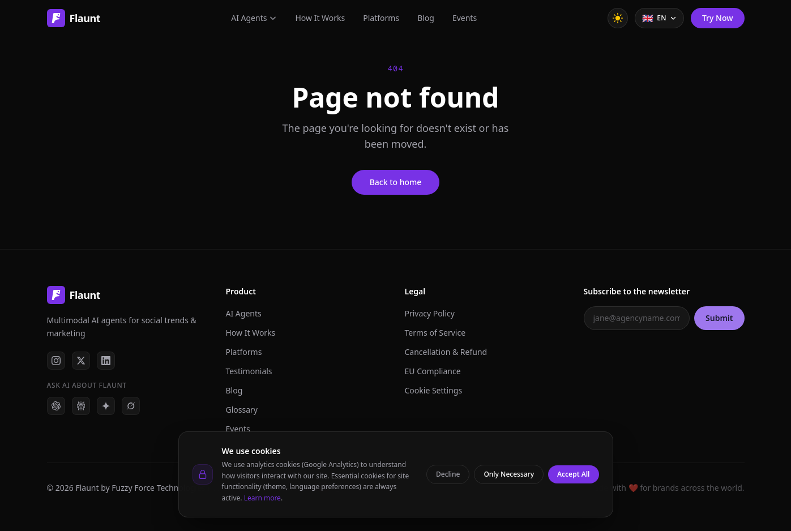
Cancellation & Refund (446, 351)
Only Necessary (509, 474)
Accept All (573, 474)
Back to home (396, 182)
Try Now (717, 17)
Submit (719, 317)
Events (464, 17)
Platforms (381, 17)
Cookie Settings (434, 390)
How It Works (320, 17)
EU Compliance (433, 371)
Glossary (242, 409)
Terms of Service (435, 332)
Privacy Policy (430, 313)
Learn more (262, 498)
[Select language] (659, 18)
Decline (448, 474)
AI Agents (254, 17)
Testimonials (249, 371)
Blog (425, 17)
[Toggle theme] (618, 18)
